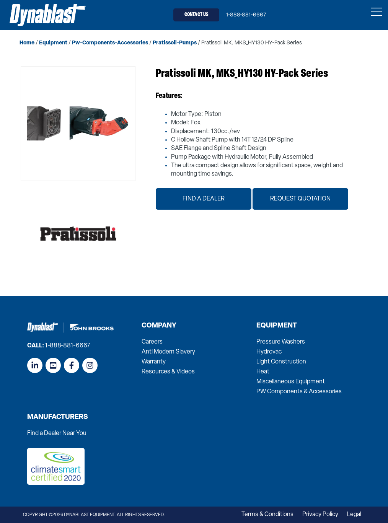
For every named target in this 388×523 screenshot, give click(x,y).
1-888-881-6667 (246, 15)
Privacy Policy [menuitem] (320, 515)
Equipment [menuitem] (276, 326)
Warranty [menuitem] (154, 362)
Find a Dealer (204, 199)
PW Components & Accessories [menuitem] (299, 392)
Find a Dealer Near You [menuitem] (56, 433)
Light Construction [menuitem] (281, 362)
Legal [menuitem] (354, 515)
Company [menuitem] (159, 326)
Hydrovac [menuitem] (269, 352)
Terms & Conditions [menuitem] (267, 515)
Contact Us (196, 15)
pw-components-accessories (110, 43)
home (27, 43)
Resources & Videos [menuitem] (168, 372)
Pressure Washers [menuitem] (280, 342)
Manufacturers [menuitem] (57, 417)
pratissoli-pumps (175, 43)
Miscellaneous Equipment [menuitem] (290, 382)
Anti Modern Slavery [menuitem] (168, 352)
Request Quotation (300, 199)
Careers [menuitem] (152, 342)
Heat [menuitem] (262, 372)
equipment (53, 43)
